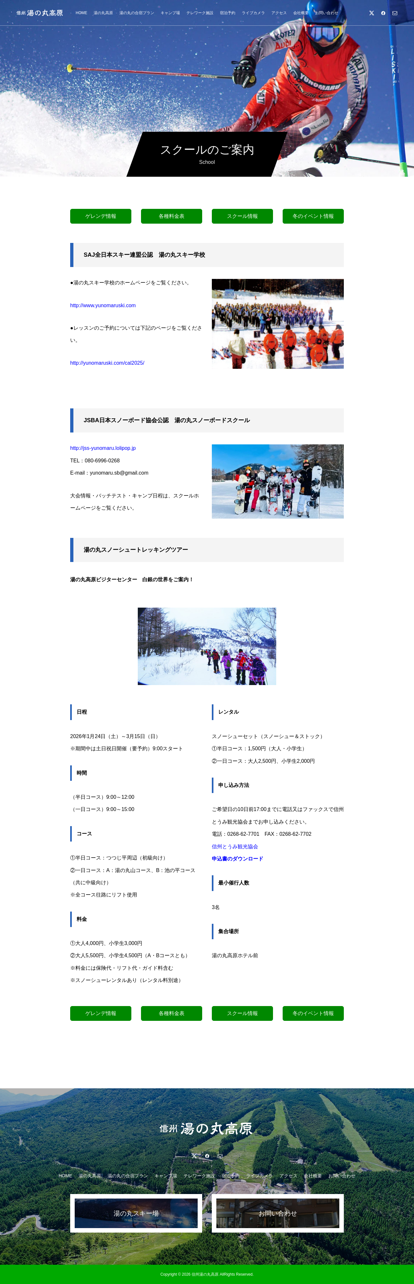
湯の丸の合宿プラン (136, 13)
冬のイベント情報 (313, 216)
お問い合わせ (326, 13)
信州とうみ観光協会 (235, 846)
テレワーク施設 (199, 13)
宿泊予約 (227, 13)
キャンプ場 (170, 13)
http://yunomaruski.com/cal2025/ (107, 363)
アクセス (279, 13)
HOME (81, 13)
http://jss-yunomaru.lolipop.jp (103, 448)
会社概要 (301, 13)
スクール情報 (242, 216)
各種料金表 (171, 216)
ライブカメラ (253, 13)
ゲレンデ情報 (100, 216)
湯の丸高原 (103, 13)
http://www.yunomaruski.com (103, 305)
